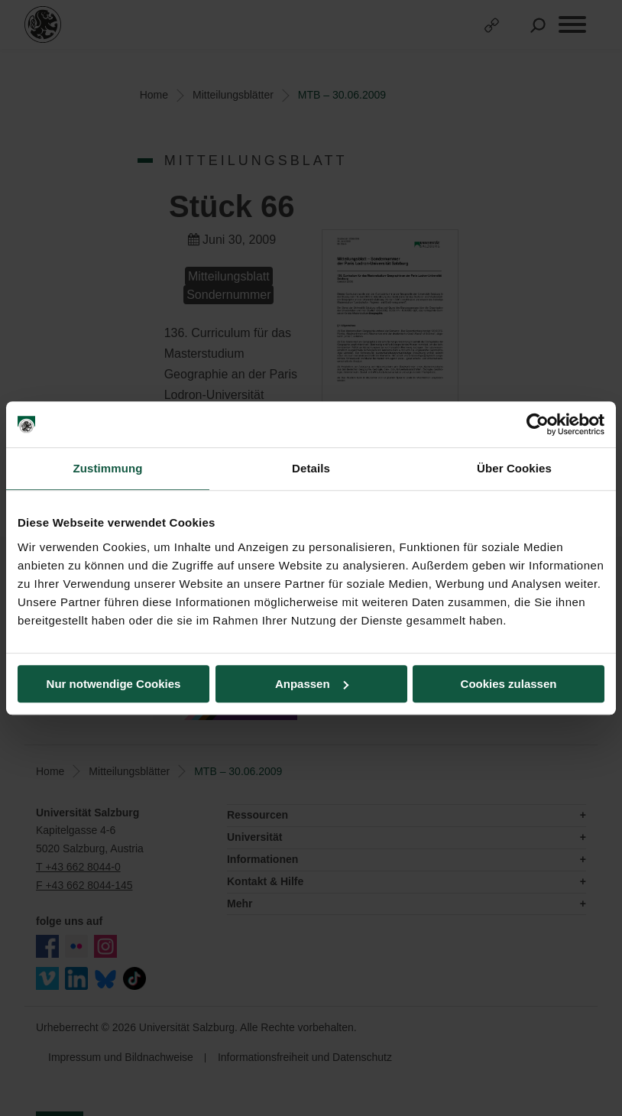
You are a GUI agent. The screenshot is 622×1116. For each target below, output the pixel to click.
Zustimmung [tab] (108, 468)
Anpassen (311, 683)
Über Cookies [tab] (514, 468)
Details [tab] (311, 468)
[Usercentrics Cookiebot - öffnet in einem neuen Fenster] (537, 424)
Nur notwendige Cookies (114, 683)
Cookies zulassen (509, 683)
